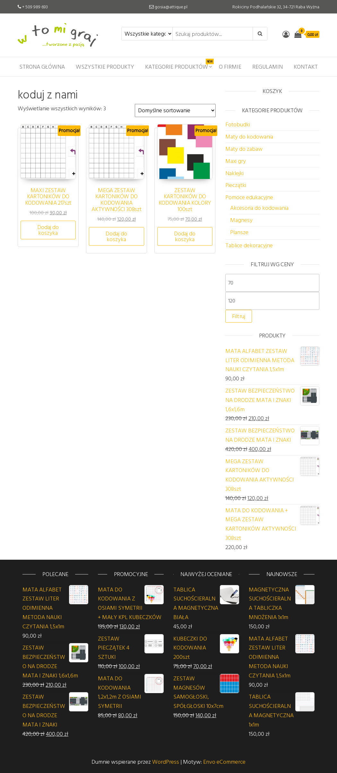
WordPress (165, 761)
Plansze (239, 232)
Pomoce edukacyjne (249, 197)
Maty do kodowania (249, 136)
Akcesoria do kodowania (259, 207)
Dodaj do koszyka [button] (48, 230)
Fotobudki (237, 124)
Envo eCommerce (224, 761)
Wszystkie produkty (105, 66)
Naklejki (234, 173)
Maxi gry (235, 161)
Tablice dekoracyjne (249, 245)
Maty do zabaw (244, 148)
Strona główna (42, 66)
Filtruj (238, 316)
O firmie (230, 66)
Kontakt (306, 66)
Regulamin (267, 66)
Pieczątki (235, 185)
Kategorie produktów (179, 65)
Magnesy (241, 220)
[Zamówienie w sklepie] (175, 110)
